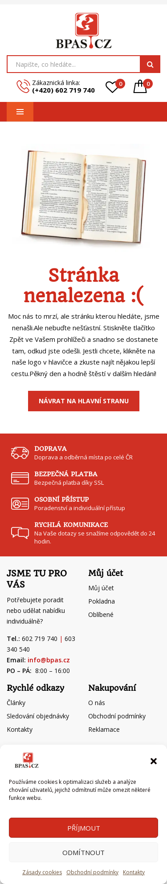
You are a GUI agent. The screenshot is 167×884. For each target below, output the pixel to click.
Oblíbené (101, 614)
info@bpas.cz (49, 660)
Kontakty (134, 872)
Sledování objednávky (38, 716)
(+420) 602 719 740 (63, 89)
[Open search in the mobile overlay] (83, 64)
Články (16, 702)
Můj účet (101, 588)
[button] (153, 760)
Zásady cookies (42, 872)
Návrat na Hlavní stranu (84, 401)
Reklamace (104, 729)
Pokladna (101, 601)
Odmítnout (83, 852)
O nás (96, 702)
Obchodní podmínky (92, 872)
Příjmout (83, 827)
